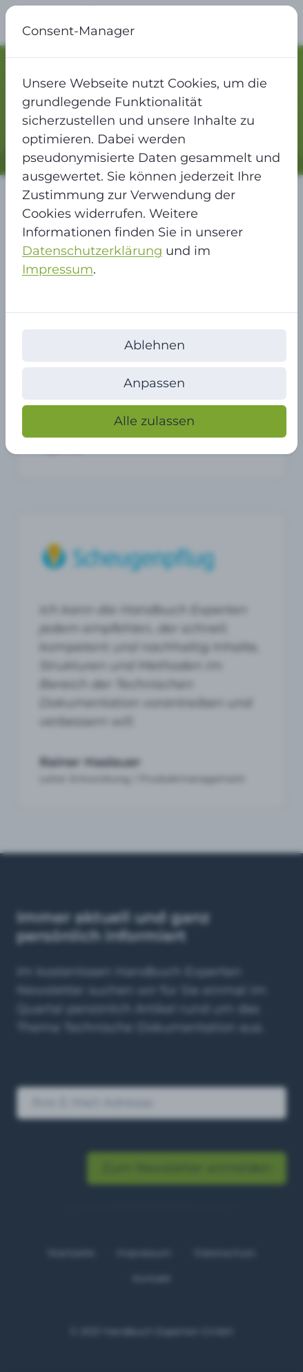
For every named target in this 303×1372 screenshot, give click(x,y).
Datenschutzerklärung (92, 250)
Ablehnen (154, 345)
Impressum (57, 269)
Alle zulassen (154, 421)
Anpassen (154, 383)
